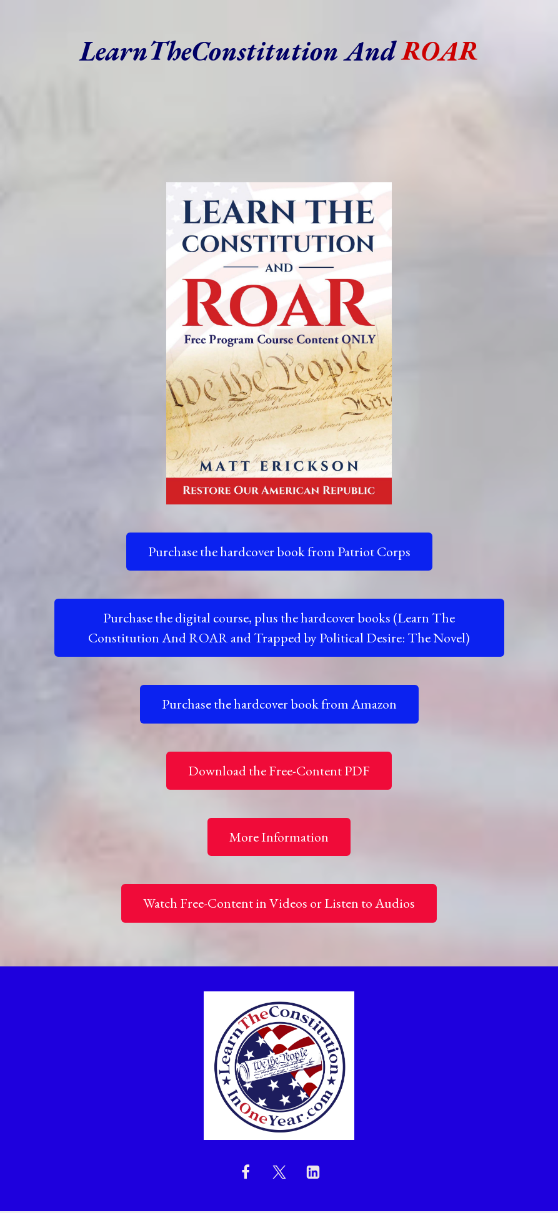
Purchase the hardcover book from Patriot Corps (279, 552)
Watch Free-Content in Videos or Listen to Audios (279, 903)
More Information (279, 837)
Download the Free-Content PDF (279, 771)
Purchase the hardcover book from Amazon (279, 704)
